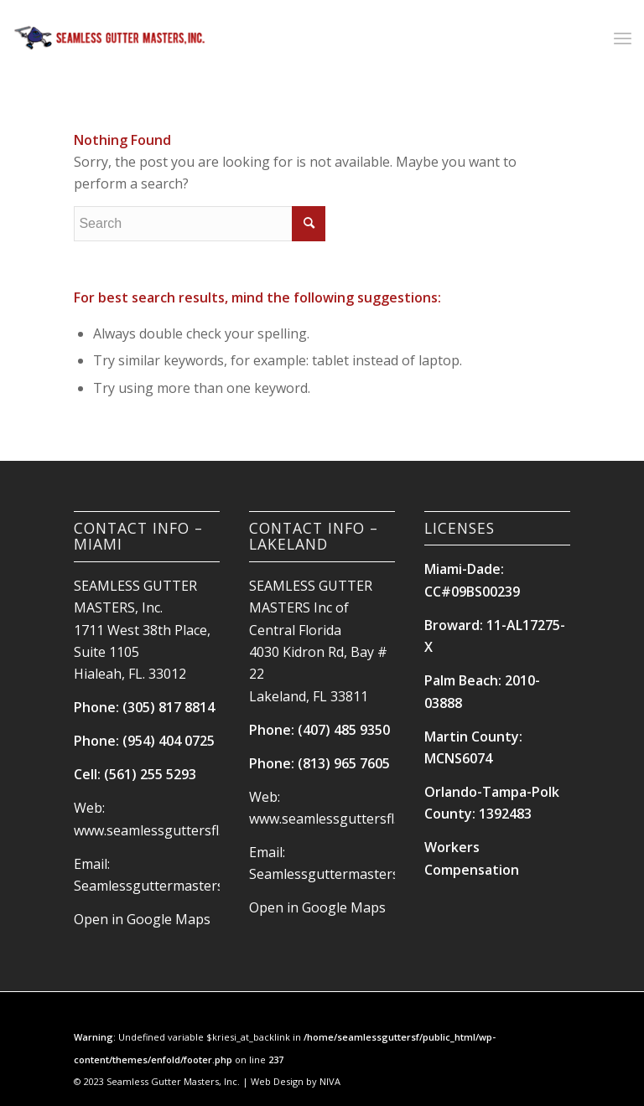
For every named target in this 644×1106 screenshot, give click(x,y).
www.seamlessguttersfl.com (160, 830)
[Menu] (622, 37)
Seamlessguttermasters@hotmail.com (193, 885)
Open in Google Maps (142, 919)
